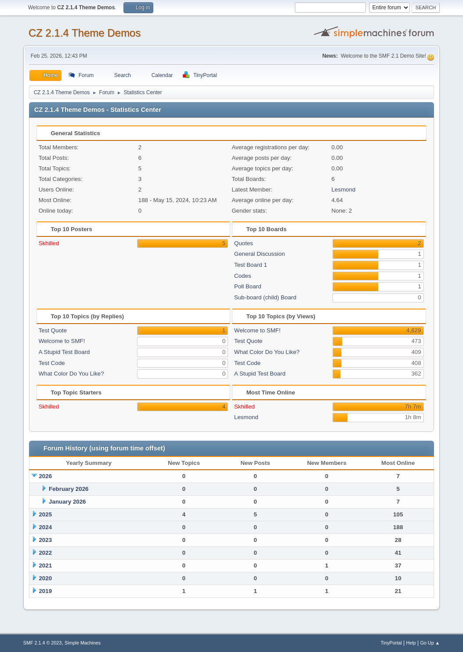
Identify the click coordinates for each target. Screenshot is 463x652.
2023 (45, 540)
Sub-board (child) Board (265, 297)
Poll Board (247, 286)
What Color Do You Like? (71, 373)
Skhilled (49, 243)
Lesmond (343, 189)
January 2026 (67, 501)
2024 (45, 527)
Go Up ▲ (430, 642)
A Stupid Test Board (64, 352)
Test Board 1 (250, 265)
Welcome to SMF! (62, 341)
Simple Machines (83, 642)
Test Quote (53, 330)
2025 (45, 514)
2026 (45, 476)
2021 (45, 565)
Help (411, 642)
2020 (45, 578)
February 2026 (68, 489)
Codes (242, 276)
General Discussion (259, 253)
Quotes (243, 243)
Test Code (52, 363)
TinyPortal (391, 642)
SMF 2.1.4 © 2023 (42, 642)
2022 (45, 552)
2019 (45, 591)
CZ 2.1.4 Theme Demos (85, 33)
